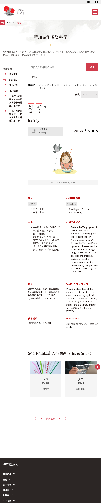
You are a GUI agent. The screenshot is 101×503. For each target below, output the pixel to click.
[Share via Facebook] (85, 130)
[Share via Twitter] (89, 130)
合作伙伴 (7, 500)
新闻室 (6, 495)
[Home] (2, 22)
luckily (69, 327)
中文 (96, 2)
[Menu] (95, 12)
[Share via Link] (97, 130)
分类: (77, 94)
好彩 (38, 323)
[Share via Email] (93, 130)
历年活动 (7, 484)
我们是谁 (7, 473)
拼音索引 (32, 84)
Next (97, 367)
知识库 (6, 489)
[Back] (12, 22)
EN (88, 2)
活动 (5, 479)
